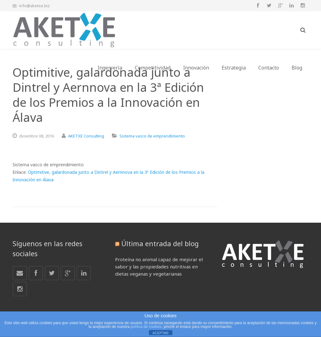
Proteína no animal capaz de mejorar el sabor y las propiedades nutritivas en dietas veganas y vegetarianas (159, 266)
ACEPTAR (160, 333)
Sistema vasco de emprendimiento (152, 136)
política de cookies (146, 326)
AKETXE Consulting (86, 136)
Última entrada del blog (160, 243)
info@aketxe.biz (34, 5)
